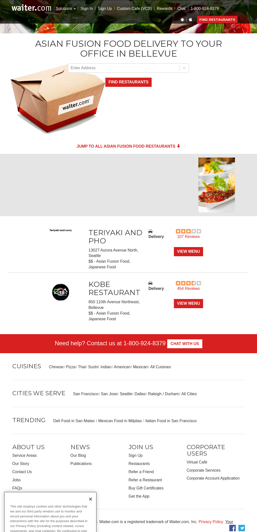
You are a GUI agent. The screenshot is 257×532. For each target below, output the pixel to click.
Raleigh (155, 394)
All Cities (189, 394)
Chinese (56, 367)
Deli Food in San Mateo (74, 421)
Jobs (16, 480)
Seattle (126, 394)
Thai (82, 367)
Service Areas (24, 455)
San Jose (109, 394)
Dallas (140, 394)
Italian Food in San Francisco (171, 421)
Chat (181, 8)
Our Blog (78, 455)
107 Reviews (188, 236)
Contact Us (22, 472)
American (122, 367)
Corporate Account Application (213, 478)
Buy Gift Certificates (146, 488)
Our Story (20, 464)
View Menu (188, 251)
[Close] (90, 505)
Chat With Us (184, 344)
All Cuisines (160, 367)
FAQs (17, 488)
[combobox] (71, 68)
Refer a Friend (141, 472)
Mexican (140, 367)
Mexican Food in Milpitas (120, 421)
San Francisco (85, 394)
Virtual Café (197, 462)
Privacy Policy (211, 522)
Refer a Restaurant (145, 480)
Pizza (70, 367)
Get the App (139, 496)
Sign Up (105, 8)
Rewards (164, 8)
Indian (105, 367)
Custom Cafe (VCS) (134, 8)
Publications (81, 464)
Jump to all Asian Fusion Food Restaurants (128, 146)
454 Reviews (188, 288)
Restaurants (139, 464)
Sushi (93, 367)
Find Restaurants (217, 20)
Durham (172, 394)
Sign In (87, 8)
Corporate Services (204, 470)
